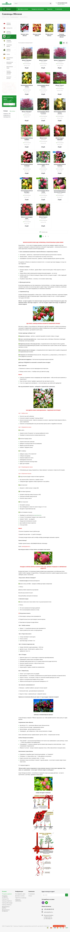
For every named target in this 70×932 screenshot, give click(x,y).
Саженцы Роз (5, 899)
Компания (31, 891)
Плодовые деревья (7, 894)
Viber (43, 902)
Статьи (30, 895)
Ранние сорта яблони (49, 34)
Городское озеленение (18, 900)
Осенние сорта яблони (37, 34)
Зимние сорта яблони (24, 34)
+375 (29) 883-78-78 (62, 3)
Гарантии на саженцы (20, 897)
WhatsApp (46, 902)
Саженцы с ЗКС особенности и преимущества (7, 104)
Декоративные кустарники (5, 910)
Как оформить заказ (20, 894)
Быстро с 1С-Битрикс (58, 926)
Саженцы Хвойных (6, 904)
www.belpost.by (37, 515)
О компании (32, 894)
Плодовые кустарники (5, 896)
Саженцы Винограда (7, 902)
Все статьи (12, 99)
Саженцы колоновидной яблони (61, 35)
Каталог (4, 891)
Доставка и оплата (19, 895)
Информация (19, 891)
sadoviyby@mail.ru (48, 912)
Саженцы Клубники (7, 901)
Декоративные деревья (5, 907)
